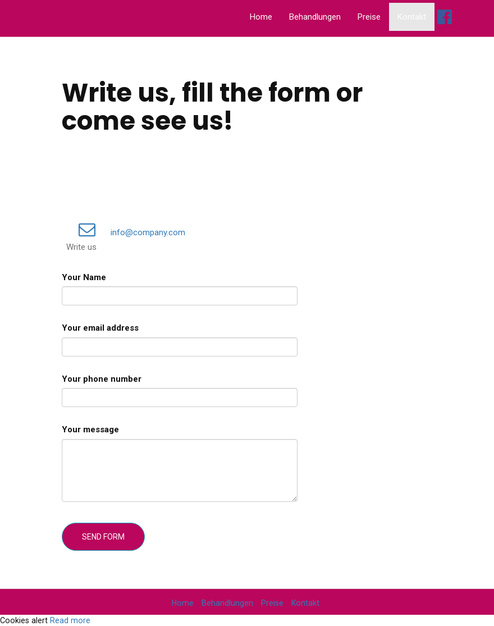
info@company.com (125, 232)
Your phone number (101, 379)
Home (261, 17)
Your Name (84, 277)
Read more (70, 620)
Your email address (100, 328)
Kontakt (411, 17)
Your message (90, 429)
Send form (103, 536)
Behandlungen (315, 17)
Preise (369, 17)
